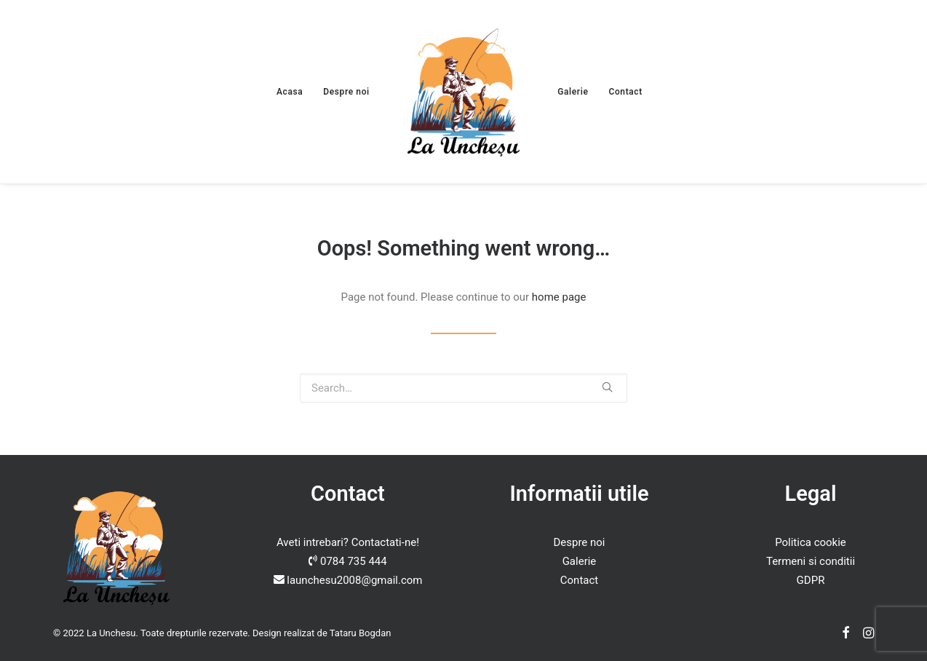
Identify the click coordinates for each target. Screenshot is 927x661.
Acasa (289, 92)
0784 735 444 (353, 561)
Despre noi (346, 92)
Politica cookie (810, 542)
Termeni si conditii (810, 561)
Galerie (572, 92)
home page (559, 297)
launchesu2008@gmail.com (354, 580)
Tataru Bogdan (360, 633)
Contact (625, 92)
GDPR (811, 580)
